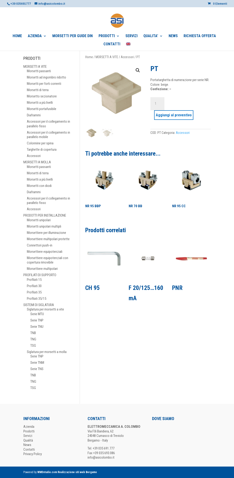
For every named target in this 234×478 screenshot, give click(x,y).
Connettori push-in (39, 245)
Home (89, 57)
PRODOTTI (107, 36)
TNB (33, 333)
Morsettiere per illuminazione (46, 233)
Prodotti (29, 431)
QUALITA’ (150, 36)
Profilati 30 (34, 286)
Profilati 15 (34, 280)
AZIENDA (35, 36)
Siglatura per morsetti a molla (47, 352)
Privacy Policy (32, 454)
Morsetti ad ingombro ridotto (46, 77)
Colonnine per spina (40, 143)
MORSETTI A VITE (107, 57)
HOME (17, 36)
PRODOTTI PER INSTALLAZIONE (44, 215)
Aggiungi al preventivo (174, 115)
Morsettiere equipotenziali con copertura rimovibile (47, 260)
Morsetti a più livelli (40, 102)
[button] (138, 70)
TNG (33, 339)
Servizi (27, 436)
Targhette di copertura (42, 149)
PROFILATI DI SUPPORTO (39, 275)
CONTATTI (111, 44)
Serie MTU (37, 314)
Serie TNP (36, 320)
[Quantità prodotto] (157, 103)
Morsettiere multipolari (42, 269)
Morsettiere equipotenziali (44, 252)
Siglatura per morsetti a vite (45, 309)
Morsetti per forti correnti (44, 84)
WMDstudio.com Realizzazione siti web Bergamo (67, 472)
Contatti (29, 449)
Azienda (28, 426)
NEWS (173, 36)
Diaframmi (34, 115)
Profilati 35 (34, 292)
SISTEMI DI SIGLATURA (38, 305)
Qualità (28, 440)
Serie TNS (36, 369)
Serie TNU (36, 327)
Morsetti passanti (39, 71)
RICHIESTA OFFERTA (200, 36)
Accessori (127, 57)
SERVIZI (131, 36)
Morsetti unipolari (39, 220)
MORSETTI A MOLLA (37, 162)
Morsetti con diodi (39, 186)
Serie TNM (37, 362)
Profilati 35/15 (36, 298)
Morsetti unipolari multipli (44, 226)
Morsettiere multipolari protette (48, 239)
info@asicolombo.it (101, 457)
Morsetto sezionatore (42, 96)
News (27, 445)
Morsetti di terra (38, 90)
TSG (33, 345)
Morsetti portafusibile (41, 109)
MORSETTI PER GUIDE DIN (72, 36)
